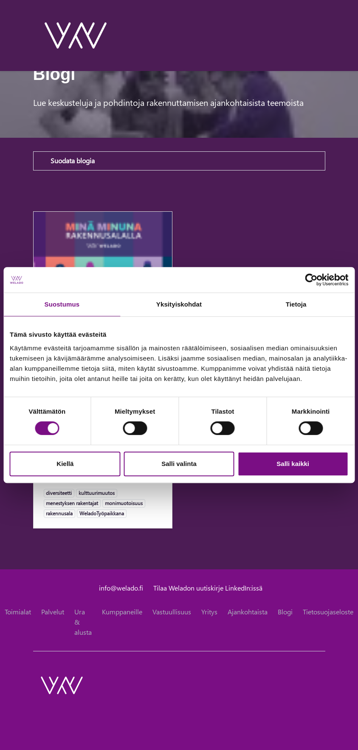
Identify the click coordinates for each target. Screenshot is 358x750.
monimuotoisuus (123, 503)
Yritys (209, 611)
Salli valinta (179, 463)
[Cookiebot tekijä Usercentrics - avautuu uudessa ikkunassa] (311, 279)
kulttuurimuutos (96, 492)
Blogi (285, 611)
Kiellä (64, 463)
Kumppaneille (122, 611)
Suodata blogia (73, 160)
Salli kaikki (292, 463)
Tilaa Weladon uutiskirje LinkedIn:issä (207, 587)
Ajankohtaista (248, 611)
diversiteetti (58, 492)
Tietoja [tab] (296, 304)
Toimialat (18, 611)
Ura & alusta (83, 621)
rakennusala (59, 513)
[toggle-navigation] (324, 35)
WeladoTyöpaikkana (101, 513)
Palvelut (52, 611)
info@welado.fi (121, 587)
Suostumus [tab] (62, 304)
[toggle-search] (313, 35)
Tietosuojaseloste (328, 611)
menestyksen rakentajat (71, 503)
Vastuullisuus (171, 611)
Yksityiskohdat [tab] (179, 304)
